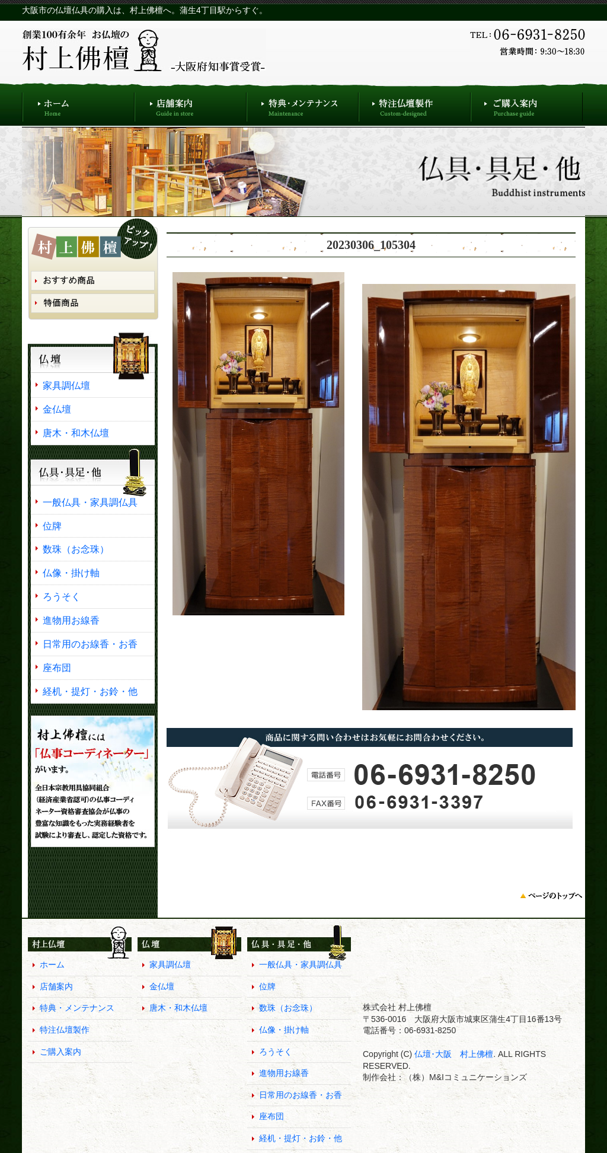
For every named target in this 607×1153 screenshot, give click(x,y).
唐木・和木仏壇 (76, 432)
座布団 (57, 667)
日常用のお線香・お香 (90, 643)
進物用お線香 (71, 620)
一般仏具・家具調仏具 (90, 502)
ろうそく (62, 596)
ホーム (78, 104)
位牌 (52, 525)
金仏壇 (57, 409)
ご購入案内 (527, 104)
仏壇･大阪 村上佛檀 (452, 1054)
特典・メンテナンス (303, 104)
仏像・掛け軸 (71, 572)
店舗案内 (191, 104)
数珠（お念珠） (76, 549)
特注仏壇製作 (415, 104)
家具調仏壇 (66, 385)
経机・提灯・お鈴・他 (90, 691)
